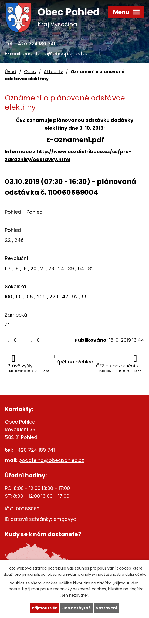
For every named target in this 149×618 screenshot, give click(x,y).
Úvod (10, 72)
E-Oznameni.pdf (75, 140)
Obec (30, 72)
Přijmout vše (44, 608)
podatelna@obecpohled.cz (55, 53)
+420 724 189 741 (34, 43)
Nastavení (106, 608)
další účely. (135, 574)
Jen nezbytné (76, 608)
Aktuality (53, 72)
